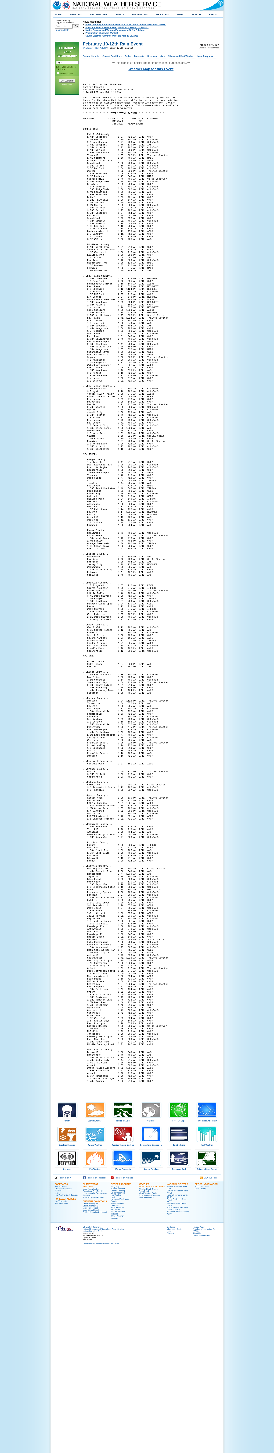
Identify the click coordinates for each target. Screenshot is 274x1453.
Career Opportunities (201, 1438)
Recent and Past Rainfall (93, 1394)
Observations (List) (90, 1407)
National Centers (177, 1387)
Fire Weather (95, 1371)
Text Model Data (61, 1406)
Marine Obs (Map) (90, 1411)
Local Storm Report (91, 1413)
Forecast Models (65, 1402)
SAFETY (119, 14)
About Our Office (201, 1389)
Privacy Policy (67, 84)
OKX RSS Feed (208, 1381)
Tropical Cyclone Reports (93, 1400)
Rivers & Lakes (123, 1323)
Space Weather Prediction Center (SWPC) (177, 1411)
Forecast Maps (179, 1323)
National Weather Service (93, 1434)
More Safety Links (146, 1400)
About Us (197, 1436)
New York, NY (101, 48)
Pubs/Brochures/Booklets (149, 1398)
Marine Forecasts (123, 1371)
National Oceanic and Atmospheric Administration (103, 1432)
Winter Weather (95, 1347)
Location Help (62, 30)
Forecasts (139, 56)
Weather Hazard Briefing (123, 1347)
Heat (113, 1400)
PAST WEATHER (98, 14)
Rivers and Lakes (156, 56)
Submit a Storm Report (207, 1371)
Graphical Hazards (67, 1347)
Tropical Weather (118, 1415)
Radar (128, 56)
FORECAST (76, 14)
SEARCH (196, 14)
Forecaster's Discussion (151, 1347)
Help (169, 1434)
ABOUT (213, 14)
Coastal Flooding (151, 1371)
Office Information (206, 1387)
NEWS (180, 14)
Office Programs (121, 1387)
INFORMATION (139, 14)
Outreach (114, 1408)
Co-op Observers (118, 1396)
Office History (200, 1392)
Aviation (58, 1394)
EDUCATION (162, 14)
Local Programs (205, 56)
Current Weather (95, 1323)
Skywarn (67, 1371)
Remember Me (66, 74)
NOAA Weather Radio (148, 1396)
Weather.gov (88, 48)
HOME (58, 14)
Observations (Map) (91, 1409)
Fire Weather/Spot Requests (66, 1398)
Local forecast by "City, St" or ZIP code (64, 21)
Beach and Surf (179, 1371)
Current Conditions (111, 56)
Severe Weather (117, 1410)
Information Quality (174, 1432)
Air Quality (115, 1389)
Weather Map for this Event (150, 69)
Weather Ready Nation (148, 1392)
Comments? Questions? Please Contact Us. (101, 1447)
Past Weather (207, 1347)
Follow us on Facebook (94, 1381)
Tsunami (114, 1417)
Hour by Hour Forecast (207, 1323)
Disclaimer (171, 1430)
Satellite (151, 1323)
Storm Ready (144, 1394)
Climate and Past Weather (181, 56)
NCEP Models (61, 1404)
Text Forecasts (61, 1389)
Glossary (170, 1436)
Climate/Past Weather (90, 1388)
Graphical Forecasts (63, 1392)
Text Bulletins (179, 1347)
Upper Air (114, 1421)
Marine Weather (117, 1406)
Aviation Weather (118, 1392)
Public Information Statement (95, 1415)
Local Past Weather (91, 1392)
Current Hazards (91, 56)
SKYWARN (115, 1413)
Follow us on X (63, 1381)
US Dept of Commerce (92, 1430)
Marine (58, 1396)
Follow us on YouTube (122, 1381)
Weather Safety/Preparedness (152, 1388)
